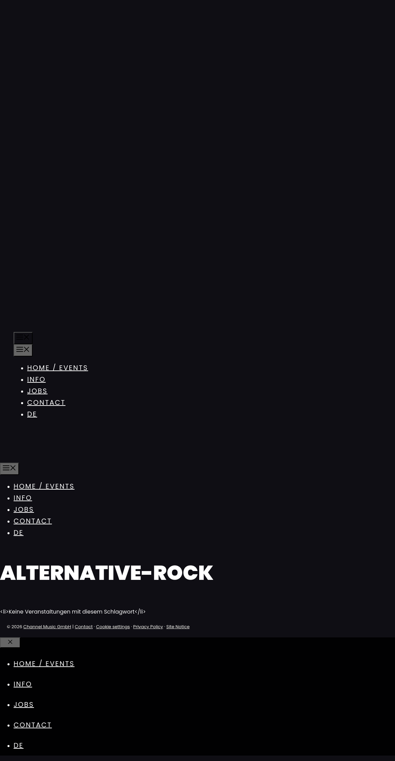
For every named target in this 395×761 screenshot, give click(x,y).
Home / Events (57, 367)
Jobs (37, 391)
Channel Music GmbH (47, 626)
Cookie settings (113, 626)
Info (36, 379)
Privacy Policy (148, 626)
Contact (46, 402)
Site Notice (177, 626)
